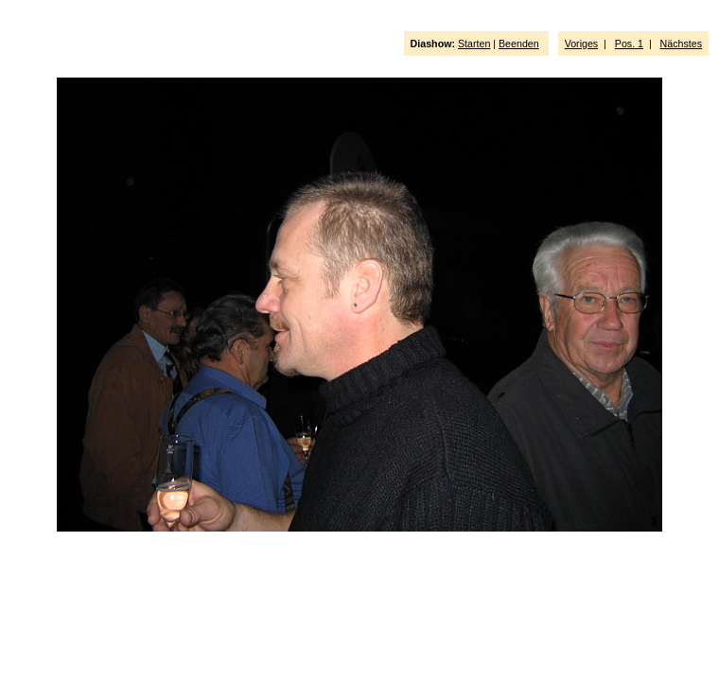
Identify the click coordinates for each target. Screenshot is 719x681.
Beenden (519, 43)
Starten (474, 43)
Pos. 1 (629, 43)
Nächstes (681, 43)
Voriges (582, 43)
